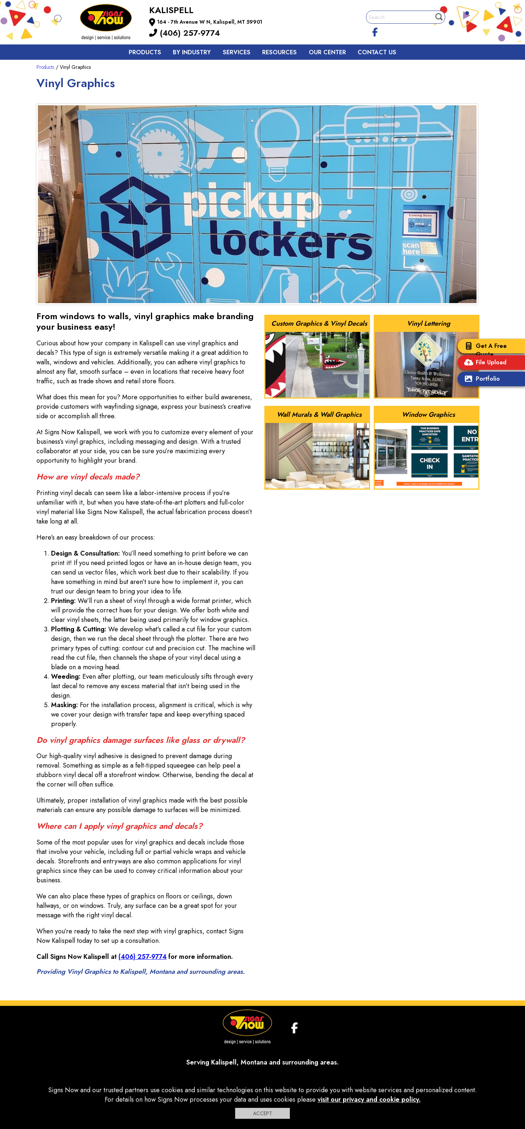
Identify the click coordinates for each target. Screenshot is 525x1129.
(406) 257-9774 (184, 33)
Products (145, 52)
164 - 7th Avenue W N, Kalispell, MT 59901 (209, 22)
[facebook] (375, 31)
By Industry (192, 52)
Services (236, 52)
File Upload (483, 363)
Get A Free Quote (484, 350)
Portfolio (480, 379)
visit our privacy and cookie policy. (369, 1099)
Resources (279, 52)
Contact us (377, 52)
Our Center (327, 52)
